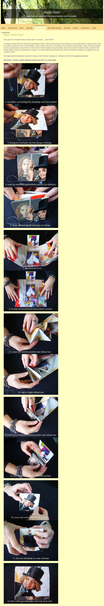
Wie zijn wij (12, 28)
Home (3, 28)
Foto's (22, 28)
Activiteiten (85, 28)
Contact (75, 28)
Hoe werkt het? (14, 34)
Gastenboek (5, 32)
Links (94, 28)
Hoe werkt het (40, 28)
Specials (30, 28)
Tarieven (67, 28)
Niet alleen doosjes (54, 28)
